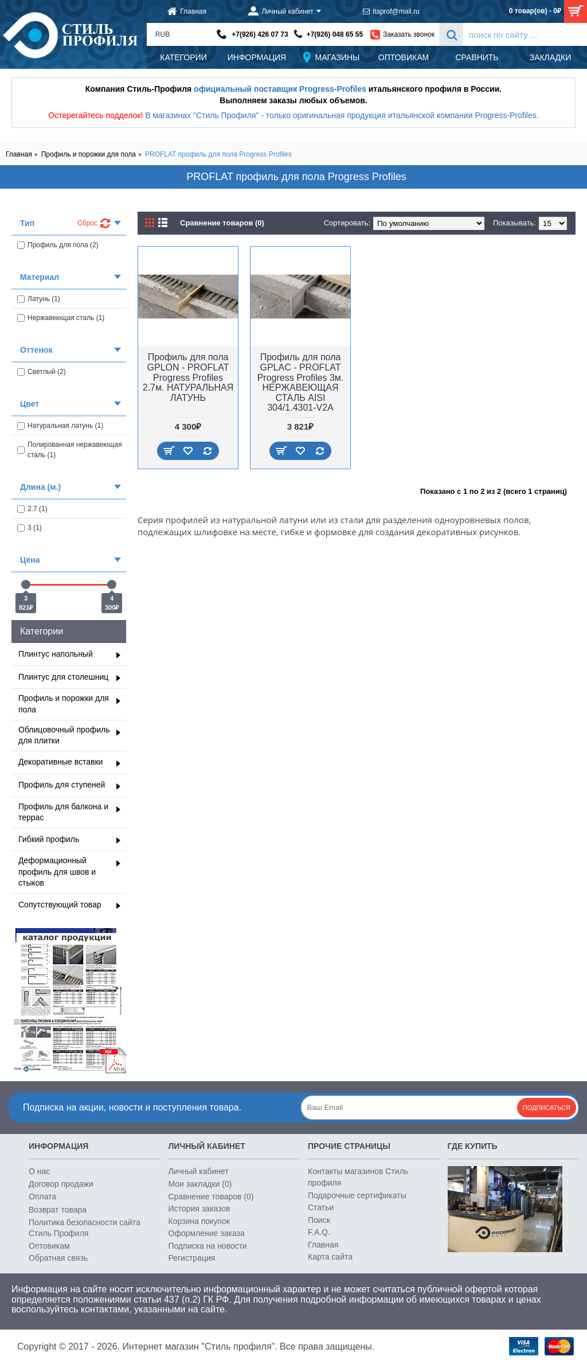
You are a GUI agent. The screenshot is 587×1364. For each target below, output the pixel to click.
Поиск (319, 1220)
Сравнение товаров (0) (222, 223)
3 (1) (29, 528)
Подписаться (546, 1107)
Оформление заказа (207, 1233)
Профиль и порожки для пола (88, 154)
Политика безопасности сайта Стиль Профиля (84, 1228)
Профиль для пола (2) (58, 245)
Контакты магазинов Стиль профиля (358, 1177)
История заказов (199, 1208)
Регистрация (192, 1257)
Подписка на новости (208, 1245)
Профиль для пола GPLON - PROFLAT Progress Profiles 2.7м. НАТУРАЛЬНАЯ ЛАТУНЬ (188, 377)
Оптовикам (49, 1245)
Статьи (321, 1207)
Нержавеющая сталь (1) (60, 318)
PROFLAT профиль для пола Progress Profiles (218, 154)
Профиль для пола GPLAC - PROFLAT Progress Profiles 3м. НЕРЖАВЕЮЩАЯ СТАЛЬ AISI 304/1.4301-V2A (300, 382)
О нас (39, 1171)
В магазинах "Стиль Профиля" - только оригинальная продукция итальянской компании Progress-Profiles (341, 115)
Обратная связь (58, 1257)
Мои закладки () (200, 1183)
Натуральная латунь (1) (60, 426)
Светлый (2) (41, 372)
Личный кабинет (199, 1171)
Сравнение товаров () (211, 1196)
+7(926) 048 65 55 (335, 34)
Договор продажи (61, 1183)
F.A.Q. (319, 1232)
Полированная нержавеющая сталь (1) (69, 450)
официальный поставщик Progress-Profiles (280, 88)
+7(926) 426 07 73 (260, 34)
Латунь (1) (38, 299)
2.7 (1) (32, 509)
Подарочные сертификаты (357, 1195)
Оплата (42, 1196)
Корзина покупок (199, 1221)
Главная (19, 154)
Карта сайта (330, 1256)
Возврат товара (58, 1209)
